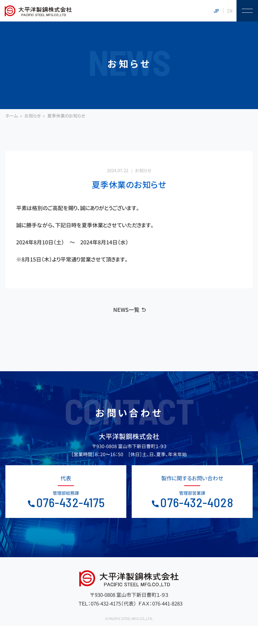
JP (216, 10)
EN (229, 10)
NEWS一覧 (126, 310)
